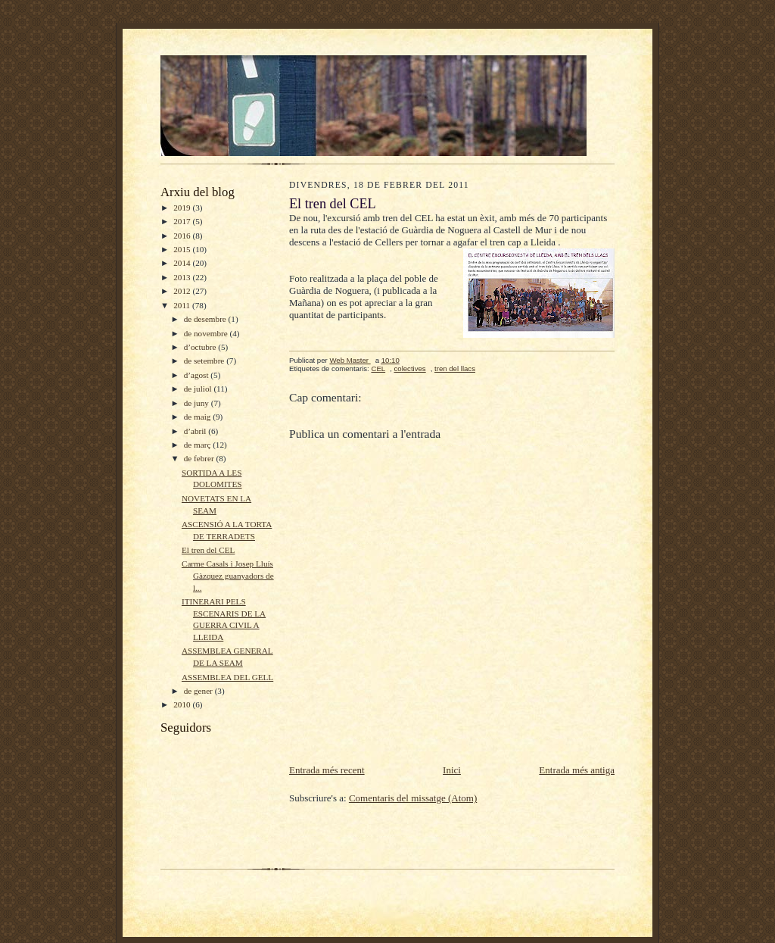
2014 (182, 262)
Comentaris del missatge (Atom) (413, 798)
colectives (409, 368)
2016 (182, 235)
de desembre (206, 318)
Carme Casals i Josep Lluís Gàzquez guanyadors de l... (228, 575)
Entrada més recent (327, 770)
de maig (198, 416)
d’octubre (201, 346)
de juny (197, 402)
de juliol (199, 388)
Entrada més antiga (577, 770)
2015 (182, 249)
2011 (182, 305)
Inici (452, 770)
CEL (378, 368)
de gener (199, 690)
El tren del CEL (208, 549)
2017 (182, 221)
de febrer (200, 458)
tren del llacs (454, 368)
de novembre (207, 333)
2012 (182, 290)
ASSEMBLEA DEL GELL (227, 677)
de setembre (205, 360)
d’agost (197, 374)
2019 (182, 207)
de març (198, 444)
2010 (182, 704)
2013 (182, 277)
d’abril (196, 431)
